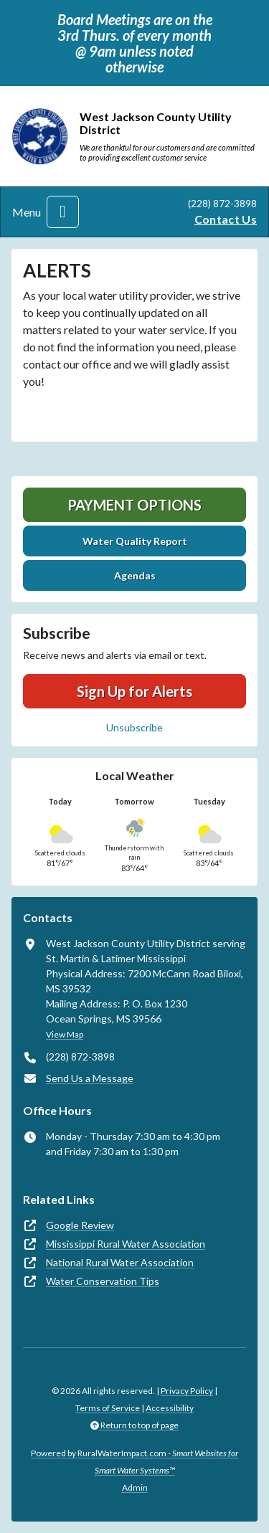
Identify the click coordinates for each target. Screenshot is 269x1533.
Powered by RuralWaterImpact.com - (134, 1462)
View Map (64, 1034)
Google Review (80, 1225)
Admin (135, 1487)
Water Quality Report (134, 541)
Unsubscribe (134, 727)
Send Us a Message (89, 1078)
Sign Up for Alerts (134, 691)
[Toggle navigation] (63, 212)
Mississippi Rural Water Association (125, 1244)
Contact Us (225, 219)
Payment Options (134, 504)
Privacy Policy (187, 1390)
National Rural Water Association (120, 1262)
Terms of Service (107, 1408)
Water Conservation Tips (102, 1281)
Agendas (135, 575)
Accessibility (170, 1408)
